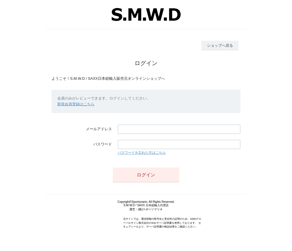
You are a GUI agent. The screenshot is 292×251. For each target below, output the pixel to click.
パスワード (102, 144)
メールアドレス (99, 129)
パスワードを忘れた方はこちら (142, 153)
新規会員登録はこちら (75, 104)
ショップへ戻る (220, 45)
